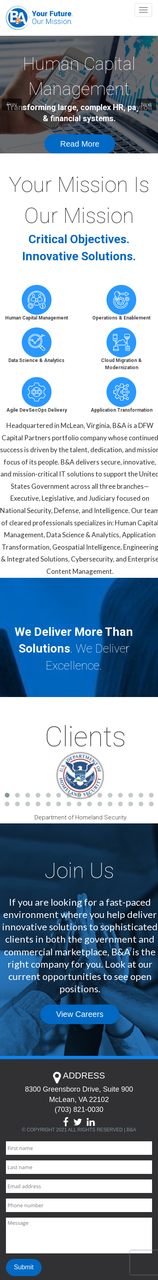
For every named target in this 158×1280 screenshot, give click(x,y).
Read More (79, 143)
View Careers (80, 1014)
